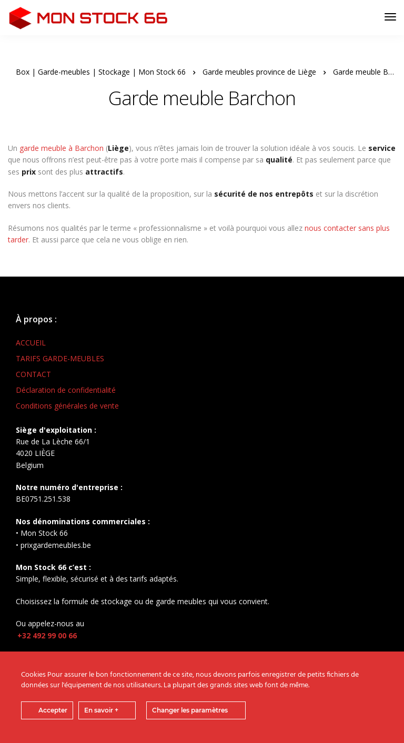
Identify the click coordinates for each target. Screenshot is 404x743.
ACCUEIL (31, 343)
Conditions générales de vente (67, 406)
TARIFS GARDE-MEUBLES (60, 358)
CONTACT (33, 374)
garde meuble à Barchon (61, 148)
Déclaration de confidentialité (66, 390)
